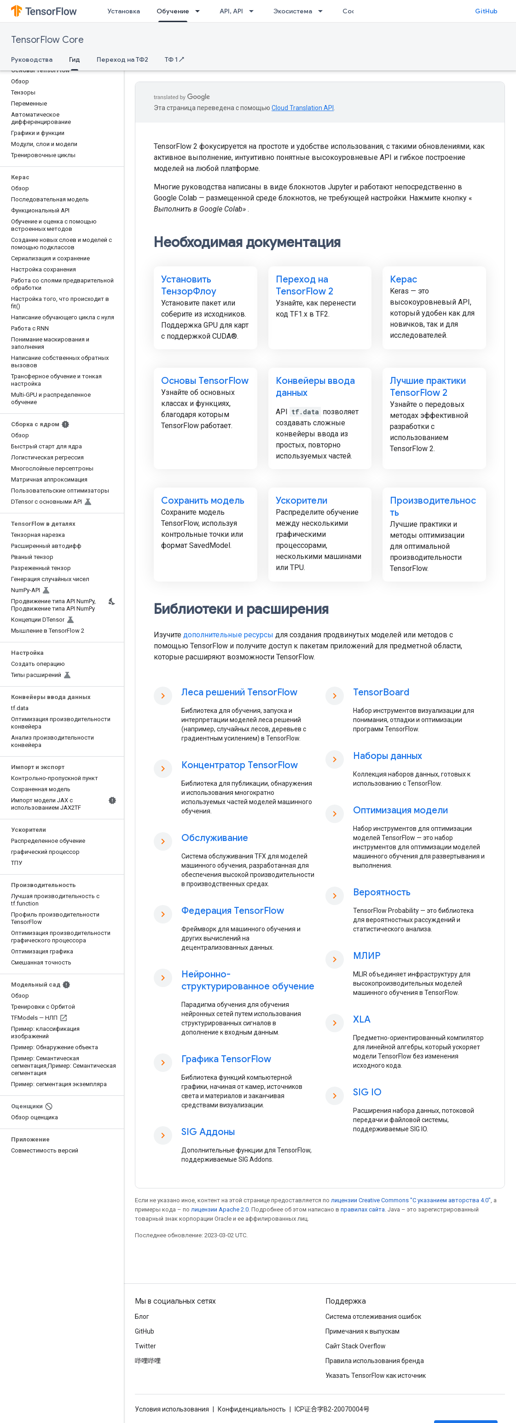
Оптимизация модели (400, 810)
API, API (231, 11)
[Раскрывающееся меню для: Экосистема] (323, 11)
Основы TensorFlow (205, 381)
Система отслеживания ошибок (373, 1316)
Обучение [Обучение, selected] (173, 11)
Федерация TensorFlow (232, 911)
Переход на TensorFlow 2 (304, 285)
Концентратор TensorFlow (239, 765)
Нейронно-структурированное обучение (247, 980)
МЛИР (367, 956)
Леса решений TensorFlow (239, 692)
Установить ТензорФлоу (188, 285)
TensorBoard (381, 692)
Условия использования (172, 1409)
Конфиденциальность (252, 1409)
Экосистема (292, 11)
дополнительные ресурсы (228, 634)
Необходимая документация (247, 242)
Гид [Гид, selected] (74, 59)
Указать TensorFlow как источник (375, 1375)
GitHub (486, 11)
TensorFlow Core (47, 40)
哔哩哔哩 (148, 1360)
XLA (362, 1019)
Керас (403, 279)
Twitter (145, 1346)
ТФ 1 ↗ (174, 59)
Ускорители (301, 500)
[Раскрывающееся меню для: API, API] (254, 11)
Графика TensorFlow (226, 1059)
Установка (123, 11)
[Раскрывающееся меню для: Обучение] (200, 11)
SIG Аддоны (208, 1132)
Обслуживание (214, 838)
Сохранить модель (202, 500)
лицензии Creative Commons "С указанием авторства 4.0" (411, 1200)
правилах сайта (363, 1209)
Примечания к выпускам (362, 1331)
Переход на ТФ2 (122, 59)
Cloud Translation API (303, 108)
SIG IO (367, 1092)
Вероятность (382, 892)
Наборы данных (387, 756)
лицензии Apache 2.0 (220, 1209)
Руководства (31, 59)
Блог (142, 1316)
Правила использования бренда (374, 1360)
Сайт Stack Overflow (355, 1346)
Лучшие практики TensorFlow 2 (428, 387)
